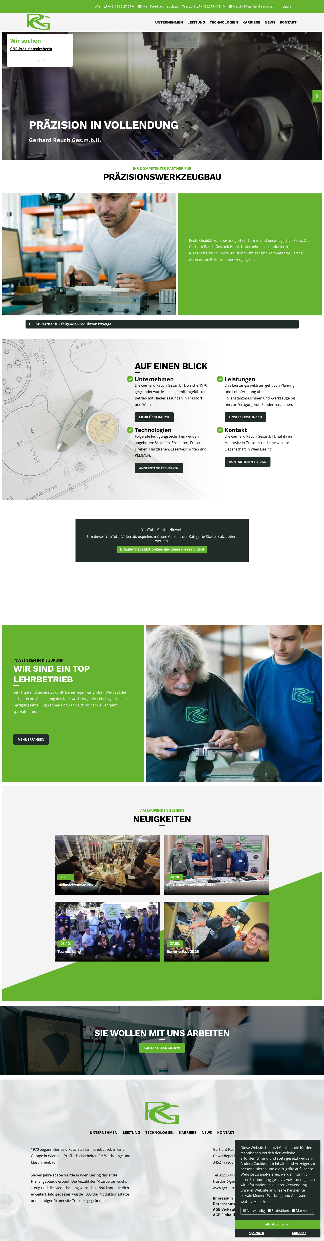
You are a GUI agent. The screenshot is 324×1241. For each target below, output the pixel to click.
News (270, 22)
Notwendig (254, 1210)
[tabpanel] (40, 47)
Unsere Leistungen (245, 417)
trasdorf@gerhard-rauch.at (253, 6)
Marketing (302, 1210)
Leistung (196, 22)
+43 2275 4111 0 (213, 6)
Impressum (223, 1198)
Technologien (224, 22)
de (284, 6)
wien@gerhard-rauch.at (160, 6)
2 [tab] (43, 61)
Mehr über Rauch (154, 417)
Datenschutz (224, 1203)
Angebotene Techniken (159, 468)
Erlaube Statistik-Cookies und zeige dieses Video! (162, 549)
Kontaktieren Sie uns (247, 462)
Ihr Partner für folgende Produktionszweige (72, 324)
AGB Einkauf (224, 1214)
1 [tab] (39, 61)
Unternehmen (169, 22)
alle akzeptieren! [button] (277, 1224)
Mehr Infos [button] (262, 1201)
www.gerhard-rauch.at (231, 1188)
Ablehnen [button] (299, 1233)
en (289, 6)
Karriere (251, 22)
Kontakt (288, 22)
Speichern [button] (256, 1233)
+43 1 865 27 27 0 (121, 6)
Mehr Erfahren (31, 740)
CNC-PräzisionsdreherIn (31, 48)
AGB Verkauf (224, 1209)
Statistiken (278, 1210)
